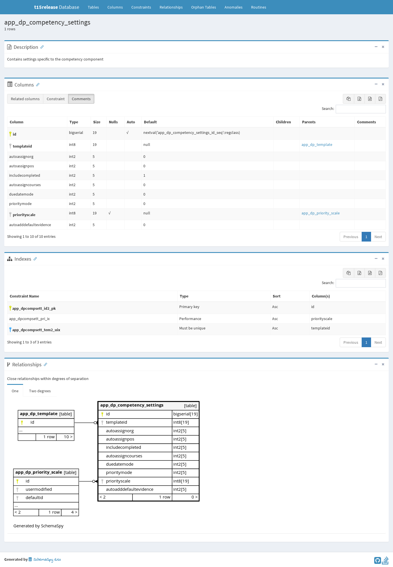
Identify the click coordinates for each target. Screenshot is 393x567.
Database (56, 7)
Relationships (171, 7)
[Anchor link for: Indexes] (33, 258)
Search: (354, 109)
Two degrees (40, 390)
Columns (115, 7)
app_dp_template (317, 144)
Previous (350, 236)
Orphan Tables (203, 7)
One (15, 390)
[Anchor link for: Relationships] (44, 364)
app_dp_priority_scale (321, 213)
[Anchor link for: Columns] (36, 84)
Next (378, 236)
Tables (95, 7)
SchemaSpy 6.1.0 (44, 560)
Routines (258, 7)
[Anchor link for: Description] (40, 46)
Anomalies (234, 7)
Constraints (141, 7)
